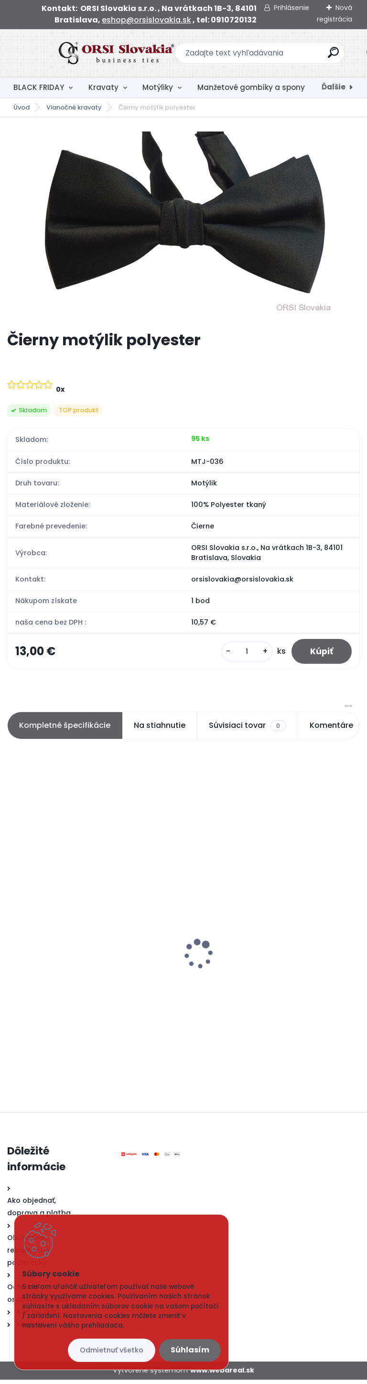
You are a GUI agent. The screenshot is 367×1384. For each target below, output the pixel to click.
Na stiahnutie (159, 729)
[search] (308, 56)
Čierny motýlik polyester (238, 935)
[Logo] (65, 53)
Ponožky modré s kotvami (61, 951)
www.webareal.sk (222, 1374)
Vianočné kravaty (74, 107)
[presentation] (14, 944)
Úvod (21, 107)
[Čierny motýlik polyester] (183, 224)
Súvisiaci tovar (247, 730)
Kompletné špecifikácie (64, 729)
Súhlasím (190, 1349)
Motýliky (157, 87)
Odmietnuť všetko (111, 1350)
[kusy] (246, 653)
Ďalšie (333, 87)
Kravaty (103, 87)
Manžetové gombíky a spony (251, 87)
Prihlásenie (291, 7)
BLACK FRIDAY (38, 87)
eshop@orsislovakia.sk (146, 19)
